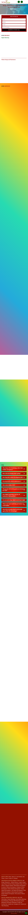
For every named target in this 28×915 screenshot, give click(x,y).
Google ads (19, 902)
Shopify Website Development (7, 893)
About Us (14, 876)
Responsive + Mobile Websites (11, 882)
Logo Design (4, 883)
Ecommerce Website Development (8, 887)
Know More (13, 9)
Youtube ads (23, 904)
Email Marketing (5, 900)
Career (6, 878)
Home (10, 876)
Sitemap (15, 878)
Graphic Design (22, 882)
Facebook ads (4, 904)
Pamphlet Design (19, 883)
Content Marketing (11, 899)
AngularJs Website (9, 885)
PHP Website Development (19, 885)
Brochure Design (11, 883)
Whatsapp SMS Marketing (14, 900)
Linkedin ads (10, 904)
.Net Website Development (17, 890)
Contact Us (11, 878)
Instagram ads (17, 904)
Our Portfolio (19, 876)
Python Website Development (14, 888)
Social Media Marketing (21, 899)
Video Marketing (5, 905)
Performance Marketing (11, 902)
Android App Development (17, 892)
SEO (19, 897)
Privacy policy (14, 913)
